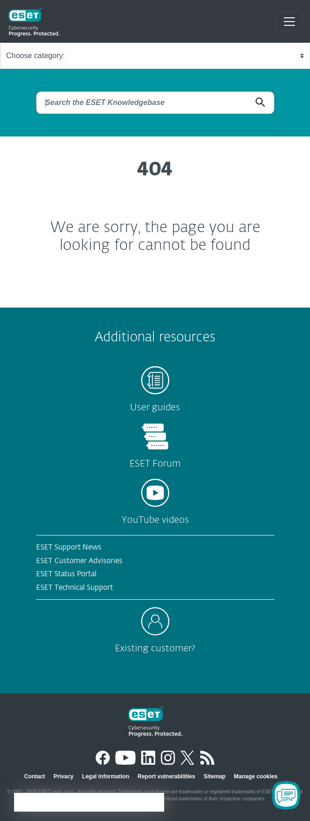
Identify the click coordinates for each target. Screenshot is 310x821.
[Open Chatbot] (286, 795)
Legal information (105, 776)
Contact (34, 776)
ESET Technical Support (74, 587)
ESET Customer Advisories (79, 561)
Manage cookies (256, 776)
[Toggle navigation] (289, 21)
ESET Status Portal (66, 574)
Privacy (63, 776)
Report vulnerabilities (166, 776)
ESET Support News (68, 547)
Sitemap (215, 776)
